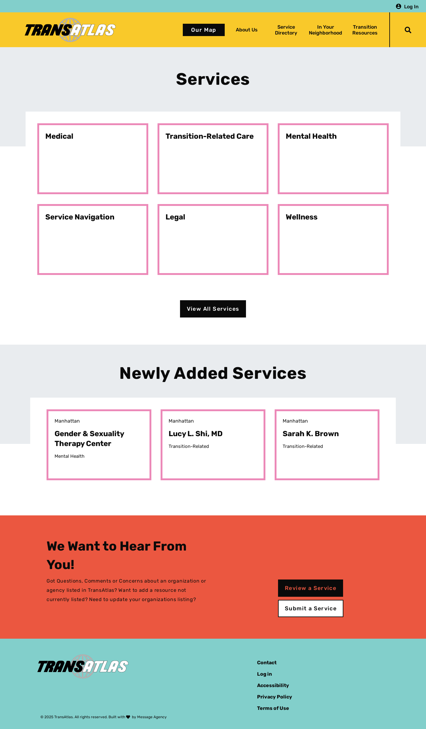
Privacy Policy (274, 697)
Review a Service (310, 588)
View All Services (213, 308)
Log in (264, 674)
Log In (411, 6)
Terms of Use (273, 708)
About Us (247, 30)
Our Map (203, 30)
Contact (266, 663)
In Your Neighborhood (325, 30)
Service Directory (286, 30)
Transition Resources (365, 30)
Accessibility (273, 685)
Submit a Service (311, 608)
